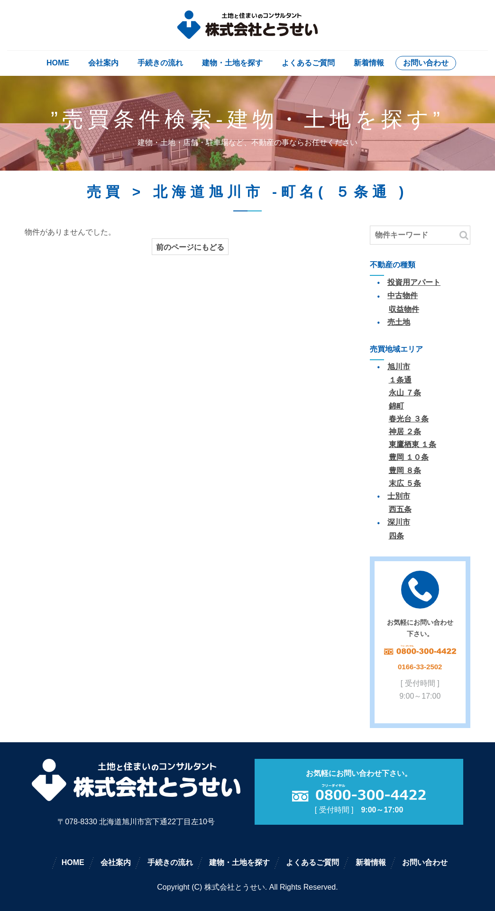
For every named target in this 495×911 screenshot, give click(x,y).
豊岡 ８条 (405, 470)
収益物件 (404, 309)
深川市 (398, 522)
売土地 (398, 322)
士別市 (398, 496)
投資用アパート (413, 282)
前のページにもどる (190, 247)
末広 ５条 (405, 483)
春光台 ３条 (409, 419)
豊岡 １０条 (409, 457)
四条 (396, 536)
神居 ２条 (405, 432)
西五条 (400, 509)
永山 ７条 (405, 393)
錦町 (396, 406)
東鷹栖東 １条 (412, 444)
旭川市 (398, 367)
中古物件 (402, 296)
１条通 (400, 380)
